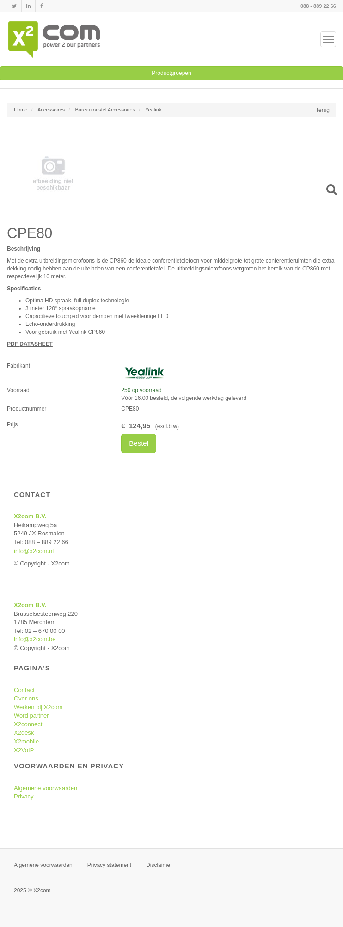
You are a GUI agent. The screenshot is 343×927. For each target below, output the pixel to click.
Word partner (31, 715)
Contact (24, 690)
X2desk (24, 732)
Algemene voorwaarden (45, 788)
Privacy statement (109, 865)
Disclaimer (159, 865)
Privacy (24, 796)
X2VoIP (24, 750)
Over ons (26, 698)
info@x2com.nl (34, 550)
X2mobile (26, 741)
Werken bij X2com (38, 707)
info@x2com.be (35, 639)
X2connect (28, 724)
